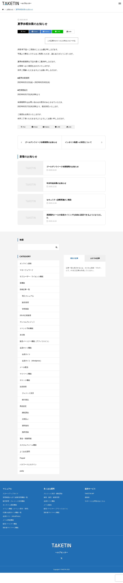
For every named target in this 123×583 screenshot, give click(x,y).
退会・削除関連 (26, 447)
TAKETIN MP (89, 503)
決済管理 (23, 392)
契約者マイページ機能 (10, 537)
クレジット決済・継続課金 (53, 503)
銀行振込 (25, 406)
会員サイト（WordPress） (12, 526)
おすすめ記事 (95, 258)
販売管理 (25, 304)
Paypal (22, 467)
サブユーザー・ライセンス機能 (32, 277)
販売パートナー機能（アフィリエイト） (36, 345)
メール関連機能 (8, 530)
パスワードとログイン (29, 474)
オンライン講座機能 (10, 515)
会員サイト (26, 359)
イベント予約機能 (27, 331)
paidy (22, 481)
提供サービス (90, 499)
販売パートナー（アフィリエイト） (56, 519)
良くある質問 (49, 499)
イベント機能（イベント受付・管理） (16, 519)
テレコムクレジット (28, 325)
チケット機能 (25, 386)
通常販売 (25, 433)
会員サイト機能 (26, 352)
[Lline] (57, 31)
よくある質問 (25, 460)
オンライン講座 (26, 264)
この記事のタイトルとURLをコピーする (61, 41)
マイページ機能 (26, 379)
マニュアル (7, 499)
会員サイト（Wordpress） (32, 365)
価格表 (87, 507)
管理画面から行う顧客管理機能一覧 (15, 507)
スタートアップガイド (10, 503)
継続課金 (25, 420)
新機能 (22, 284)
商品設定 (23, 413)
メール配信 (24, 372)
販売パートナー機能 (10, 534)
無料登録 (25, 440)
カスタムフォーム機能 (29, 454)
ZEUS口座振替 (26, 318)
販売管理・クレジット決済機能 (14, 511)
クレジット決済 (28, 399)
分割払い (25, 426)
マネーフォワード (27, 270)
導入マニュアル (28, 297)
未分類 (22, 338)
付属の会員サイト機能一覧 (12, 522)
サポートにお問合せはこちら (95, 511)
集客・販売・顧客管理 (51, 507)
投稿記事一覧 (25, 291)
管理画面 (25, 311)
